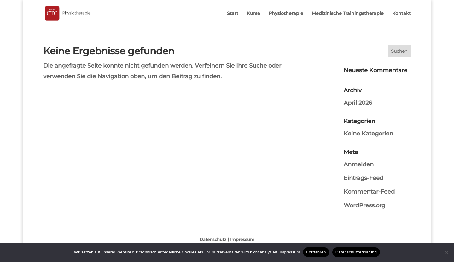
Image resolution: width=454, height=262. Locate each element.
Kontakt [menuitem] (401, 13)
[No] (446, 252)
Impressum (242, 239)
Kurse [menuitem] (253, 13)
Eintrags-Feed (363, 178)
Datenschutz (213, 239)
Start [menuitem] (232, 13)
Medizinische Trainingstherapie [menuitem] (348, 13)
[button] (399, 51)
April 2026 (358, 102)
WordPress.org (364, 205)
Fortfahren (316, 252)
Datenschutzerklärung (356, 252)
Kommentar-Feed (369, 191)
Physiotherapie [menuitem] (286, 13)
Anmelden (359, 164)
